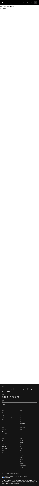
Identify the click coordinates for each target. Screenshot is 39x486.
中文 (28, 389)
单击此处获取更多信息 (28, 482)
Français (18, 389)
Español (32, 389)
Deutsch (8, 389)
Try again (3, 8)
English (3, 389)
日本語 (12, 389)
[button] (19, 435)
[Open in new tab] (11, 417)
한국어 (8, 391)
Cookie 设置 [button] (7, 477)
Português (23, 389)
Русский (4, 391)
